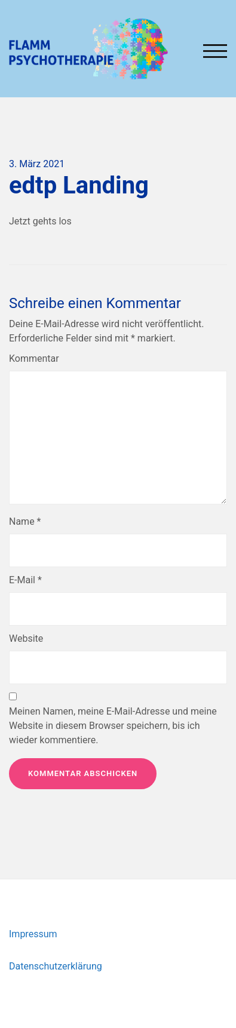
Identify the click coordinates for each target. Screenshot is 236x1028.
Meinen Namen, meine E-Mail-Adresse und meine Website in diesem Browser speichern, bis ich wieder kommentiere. (113, 726)
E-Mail (25, 580)
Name (25, 521)
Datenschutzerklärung (55, 966)
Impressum (33, 934)
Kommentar (34, 358)
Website (26, 638)
